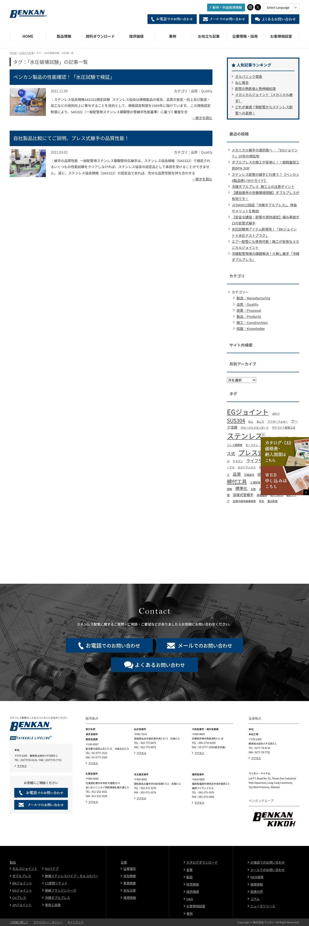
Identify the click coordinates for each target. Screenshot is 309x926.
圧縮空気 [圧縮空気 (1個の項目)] (249, 475)
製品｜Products (249, 316)
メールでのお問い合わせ (267, 869)
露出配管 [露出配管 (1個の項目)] (272, 501)
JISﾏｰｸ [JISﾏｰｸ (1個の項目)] (276, 413)
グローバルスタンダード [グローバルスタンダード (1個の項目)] (254, 427)
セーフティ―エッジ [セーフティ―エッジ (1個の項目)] (257, 445)
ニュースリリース (262, 906)
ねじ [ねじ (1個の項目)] (250, 421)
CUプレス (19, 897)
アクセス (22, 766)
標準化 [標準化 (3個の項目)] (241, 488)
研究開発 (192, 884)
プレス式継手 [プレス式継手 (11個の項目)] (257, 452)
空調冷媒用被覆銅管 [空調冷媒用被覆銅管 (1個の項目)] (244, 501)
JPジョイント (22, 905)
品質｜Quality (248, 304)
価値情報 (256, 884)
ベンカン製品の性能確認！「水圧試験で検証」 (64, 76)
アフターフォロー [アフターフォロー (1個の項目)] (277, 421)
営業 (189, 869)
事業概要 (129, 883)
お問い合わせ (160, 664)
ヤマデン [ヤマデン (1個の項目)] (238, 461)
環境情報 (129, 897)
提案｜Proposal (249, 310)
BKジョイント (22, 883)
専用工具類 (53, 905)
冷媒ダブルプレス (57, 897)
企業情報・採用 (245, 36)
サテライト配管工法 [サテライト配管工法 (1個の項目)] (283, 427)
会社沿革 (129, 890)
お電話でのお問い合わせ (267, 862)
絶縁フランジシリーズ (60, 890)
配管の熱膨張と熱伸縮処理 (255, 88)
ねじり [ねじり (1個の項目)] (260, 421)
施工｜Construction (252, 322)
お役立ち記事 (209, 36)
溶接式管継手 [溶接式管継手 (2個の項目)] (243, 494)
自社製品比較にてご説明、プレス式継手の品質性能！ (71, 138)
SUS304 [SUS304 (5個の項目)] (236, 420)
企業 (124, 862)
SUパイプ (51, 868)
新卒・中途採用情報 (227, 7)
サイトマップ (75, 922)
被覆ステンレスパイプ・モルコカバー (71, 876)
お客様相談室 (281, 36)
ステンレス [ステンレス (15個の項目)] (244, 436)
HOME (27, 36)
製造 (189, 877)
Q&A (189, 898)
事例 (172, 36)
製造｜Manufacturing (253, 298)
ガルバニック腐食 (248, 76)
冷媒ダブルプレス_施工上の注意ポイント (263, 186)
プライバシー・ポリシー (48, 922)
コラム (255, 898)
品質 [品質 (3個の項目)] (237, 474)
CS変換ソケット (56, 883)
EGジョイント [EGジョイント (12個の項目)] (248, 412)
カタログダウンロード (202, 862)
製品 (13, 862)
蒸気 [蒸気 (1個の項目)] (261, 501)
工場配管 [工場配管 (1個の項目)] (255, 482)
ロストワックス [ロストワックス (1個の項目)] (247, 467)
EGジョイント (22, 890)
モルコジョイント (24, 868)
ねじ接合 (242, 82)
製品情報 (64, 36)
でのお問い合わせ (113, 645)
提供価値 (136, 36)
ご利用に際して (19, 922)
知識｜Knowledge (251, 328)
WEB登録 (256, 877)
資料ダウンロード (100, 36)
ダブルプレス (21, 876)
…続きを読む (202, 117)
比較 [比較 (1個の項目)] (253, 489)
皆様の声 (256, 891)
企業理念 (129, 868)
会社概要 (129, 876)
